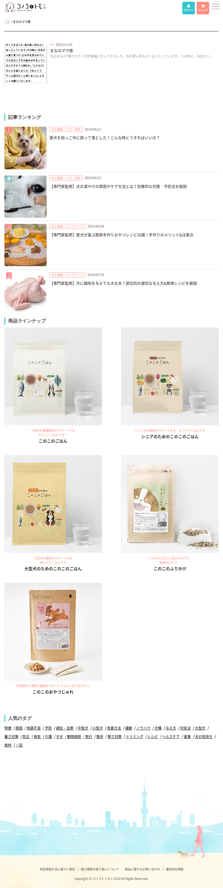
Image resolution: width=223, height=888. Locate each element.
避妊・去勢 (65, 728)
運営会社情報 (174, 869)
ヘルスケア (171, 736)
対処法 (185, 728)
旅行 (88, 736)
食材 (7, 745)
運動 (128, 728)
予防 (48, 728)
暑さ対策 (11, 736)
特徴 (7, 728)
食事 (187, 736)
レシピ (152, 736)
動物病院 (74, 736)
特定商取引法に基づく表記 (57, 869)
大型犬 (200, 728)
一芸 (19, 745)
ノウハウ (143, 728)
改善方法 (114, 728)
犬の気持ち (203, 736)
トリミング (134, 736)
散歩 (99, 736)
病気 (37, 736)
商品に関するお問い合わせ (142, 869)
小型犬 (97, 728)
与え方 (171, 728)
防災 (26, 736)
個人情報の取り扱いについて (100, 869)
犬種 (157, 728)
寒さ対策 (115, 736)
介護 (48, 736)
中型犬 (83, 728)
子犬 (59, 736)
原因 (19, 728)
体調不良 (34, 728)
